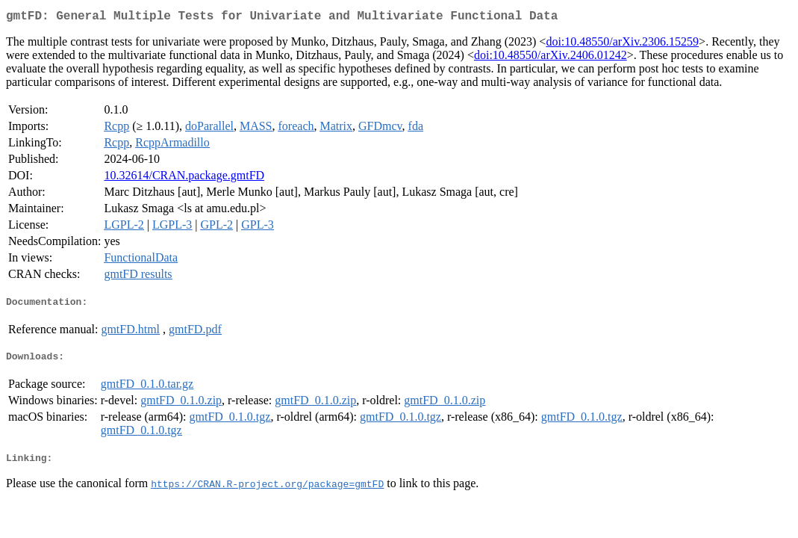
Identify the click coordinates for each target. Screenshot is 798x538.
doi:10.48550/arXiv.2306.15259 (622, 44)
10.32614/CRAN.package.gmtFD (184, 178)
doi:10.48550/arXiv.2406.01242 (550, 58)
